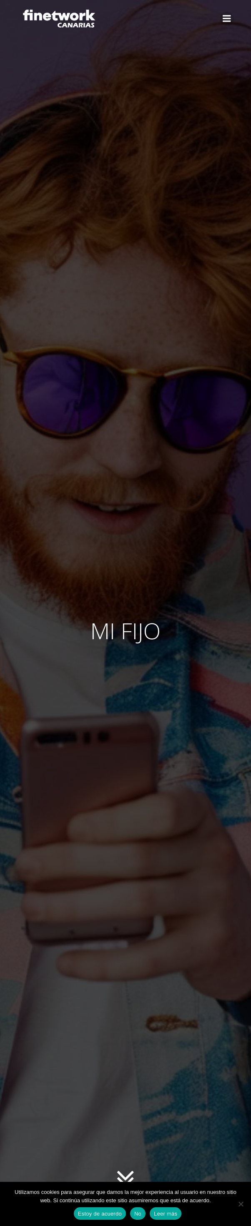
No (137, 1214)
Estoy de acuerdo (100, 1214)
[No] (240, 1204)
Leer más (165, 1214)
